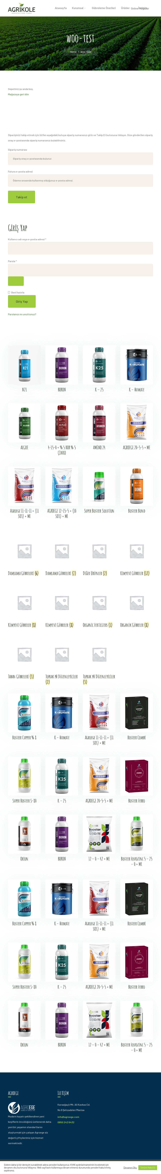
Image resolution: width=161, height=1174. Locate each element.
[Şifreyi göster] (16, 281)
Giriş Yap (22, 301)
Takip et (21, 197)
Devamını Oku (130, 1167)
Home (73, 51)
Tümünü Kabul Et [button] (147, 1167)
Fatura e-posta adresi (20, 171)
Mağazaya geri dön (18, 94)
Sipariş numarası (17, 149)
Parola (16, 260)
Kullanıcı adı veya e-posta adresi (31, 239)
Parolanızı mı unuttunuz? (22, 314)
